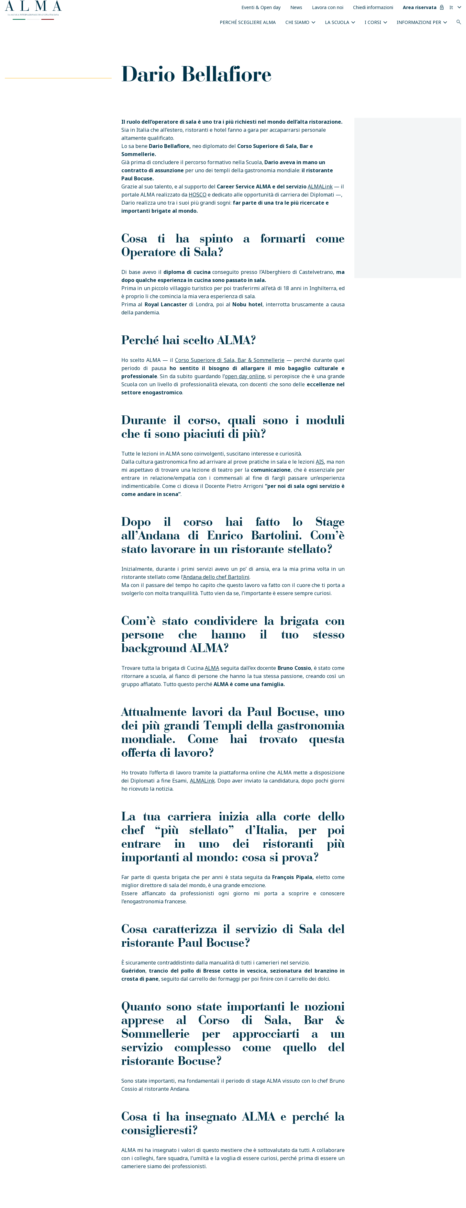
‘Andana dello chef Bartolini (216, 577)
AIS (320, 461)
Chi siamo (297, 22)
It (451, 7)
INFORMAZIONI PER (419, 22)
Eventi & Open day (261, 7)
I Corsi (373, 22)
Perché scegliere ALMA (248, 22)
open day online (245, 376)
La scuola (337, 22)
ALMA (212, 668)
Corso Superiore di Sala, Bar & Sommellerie (229, 360)
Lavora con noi (327, 7)
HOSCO (197, 194)
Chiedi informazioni (373, 7)
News (296, 7)
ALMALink (320, 186)
